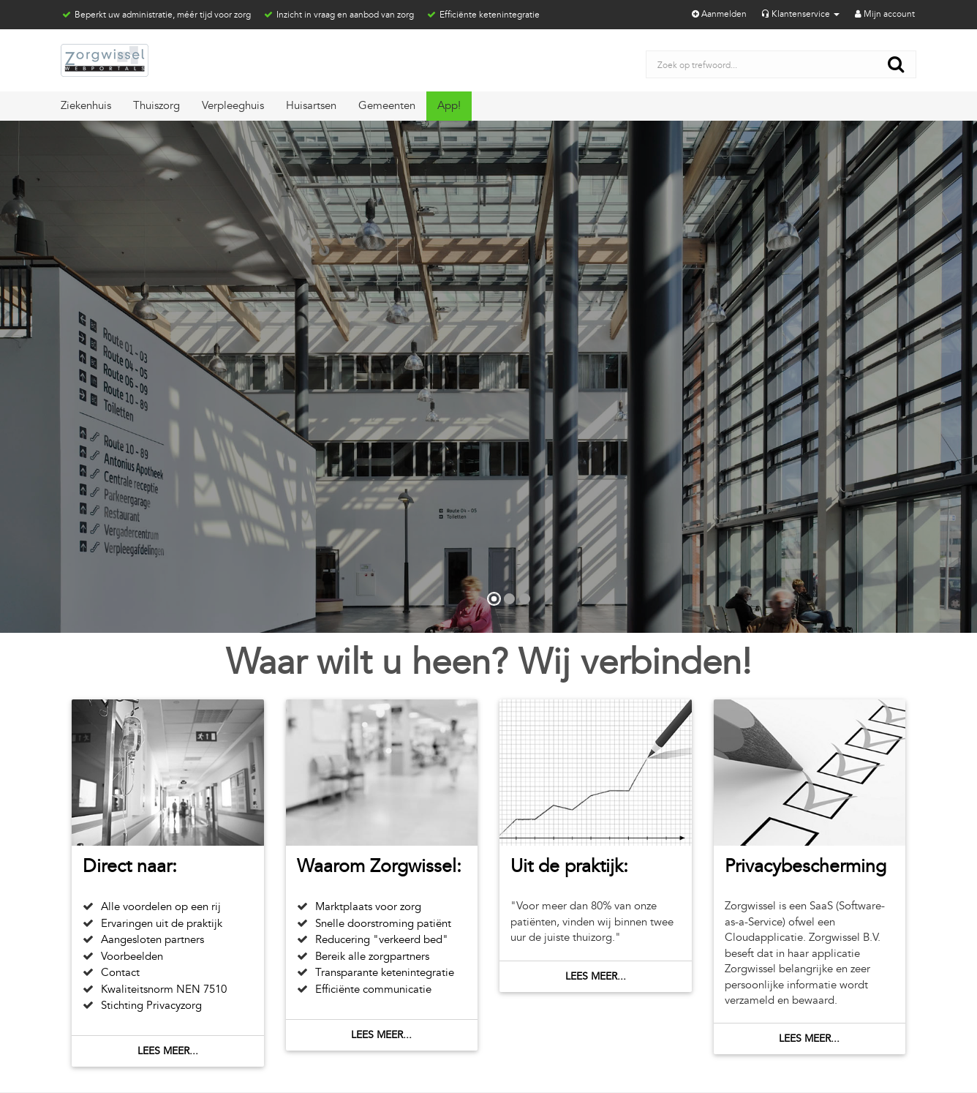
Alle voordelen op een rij (161, 907)
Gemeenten (386, 106)
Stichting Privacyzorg (151, 1006)
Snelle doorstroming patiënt (383, 924)
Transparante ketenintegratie (384, 973)
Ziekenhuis (86, 106)
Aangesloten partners (152, 940)
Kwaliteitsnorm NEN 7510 (164, 989)
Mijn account (884, 14)
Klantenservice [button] (799, 14)
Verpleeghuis (233, 106)
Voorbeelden (132, 957)
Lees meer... (167, 1051)
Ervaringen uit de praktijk (161, 924)
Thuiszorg (156, 106)
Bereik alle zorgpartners (372, 957)
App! (449, 106)
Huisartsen (311, 106)
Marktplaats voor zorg (368, 907)
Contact (120, 973)
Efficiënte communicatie (373, 989)
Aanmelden (718, 14)
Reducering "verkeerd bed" (381, 940)
